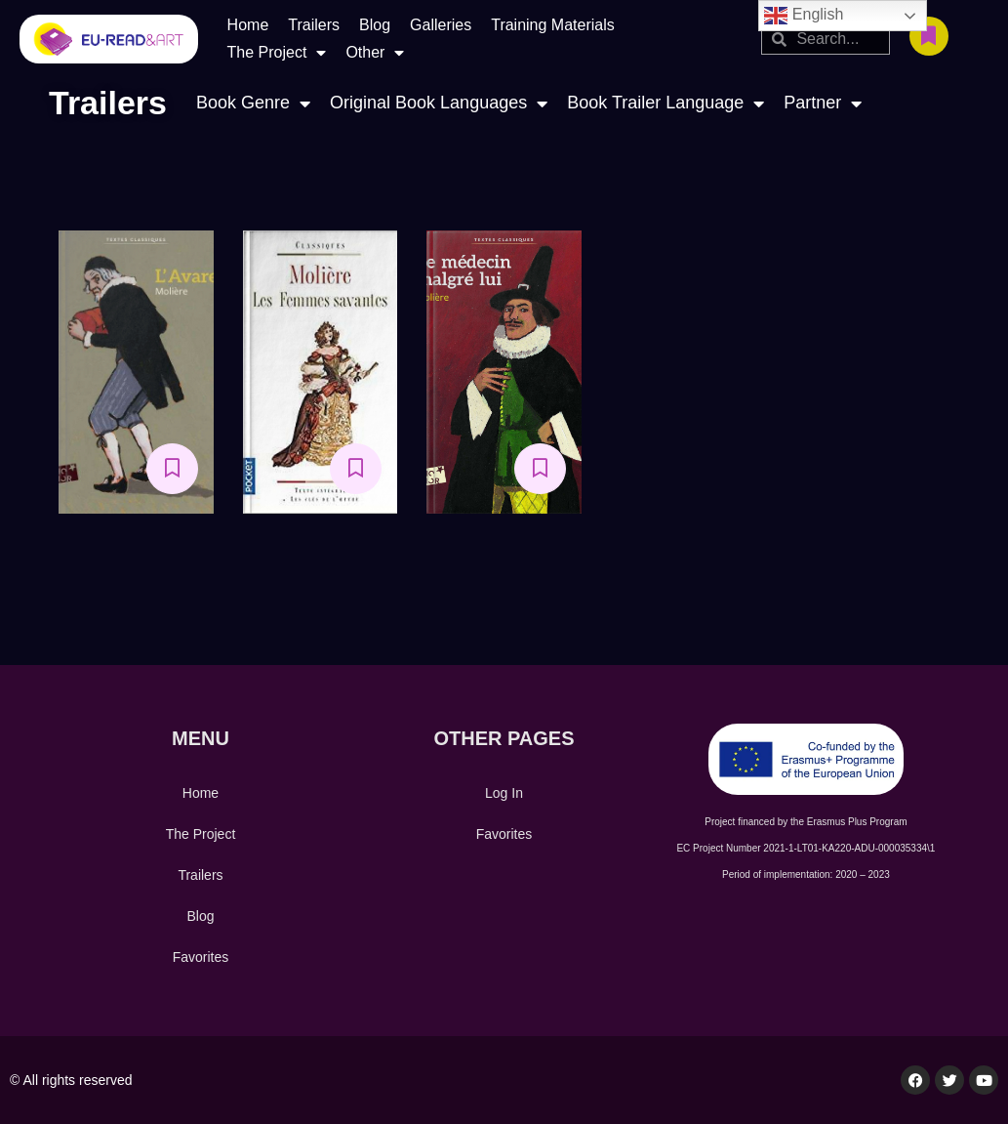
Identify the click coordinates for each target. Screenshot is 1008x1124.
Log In (504, 793)
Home (248, 25)
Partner (823, 103)
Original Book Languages (438, 103)
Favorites (201, 957)
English (803, 15)
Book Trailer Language (665, 103)
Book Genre (253, 103)
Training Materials (553, 25)
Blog (374, 25)
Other (374, 52)
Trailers (314, 25)
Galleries (440, 25)
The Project (277, 52)
